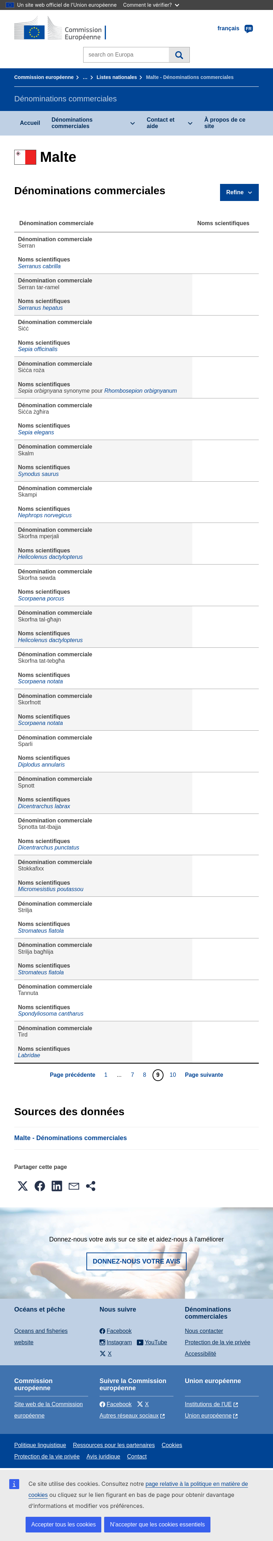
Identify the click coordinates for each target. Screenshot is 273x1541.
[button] (23, 1186)
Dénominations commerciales (72, 123)
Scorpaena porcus (41, 598)
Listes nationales (117, 77)
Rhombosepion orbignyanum (140, 391)
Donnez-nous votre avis (136, 1261)
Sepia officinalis (38, 349)
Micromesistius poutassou (51, 889)
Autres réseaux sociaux (129, 1416)
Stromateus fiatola (41, 931)
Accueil (30, 123)
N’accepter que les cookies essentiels (157, 1524)
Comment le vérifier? (151, 5)
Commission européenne (44, 77)
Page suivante (204, 1075)
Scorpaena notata (40, 681)
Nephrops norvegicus (45, 515)
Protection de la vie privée (217, 1342)
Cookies (172, 1445)
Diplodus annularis (41, 765)
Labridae (29, 1055)
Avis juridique (103, 1456)
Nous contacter (204, 1331)
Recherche (179, 54)
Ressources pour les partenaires (114, 1445)
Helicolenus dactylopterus (50, 557)
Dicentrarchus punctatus (49, 847)
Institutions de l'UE (208, 1404)
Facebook (116, 1404)
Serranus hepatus (40, 308)
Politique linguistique (40, 1445)
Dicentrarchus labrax (44, 806)
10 (174, 1074)
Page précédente (72, 1075)
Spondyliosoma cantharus (51, 1014)
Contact (136, 1456)
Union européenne (208, 1416)
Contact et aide (161, 123)
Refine (235, 192)
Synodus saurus (38, 474)
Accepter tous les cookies (63, 1524)
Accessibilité (200, 1354)
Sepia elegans (36, 432)
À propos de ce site (225, 123)
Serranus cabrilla (39, 266)
